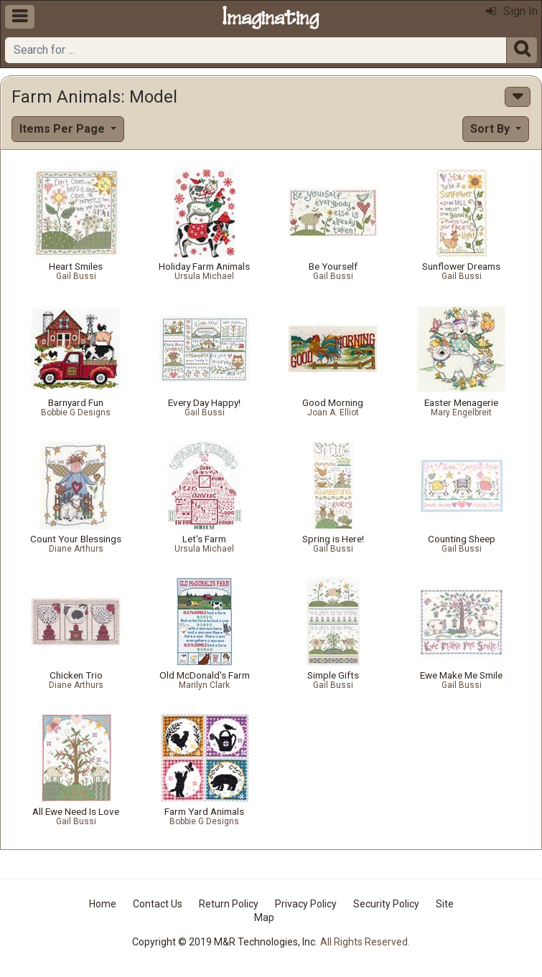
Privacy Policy (306, 904)
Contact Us (157, 904)
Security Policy (386, 904)
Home (102, 904)
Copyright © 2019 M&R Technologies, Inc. (224, 942)
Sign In (512, 11)
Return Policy (228, 904)
